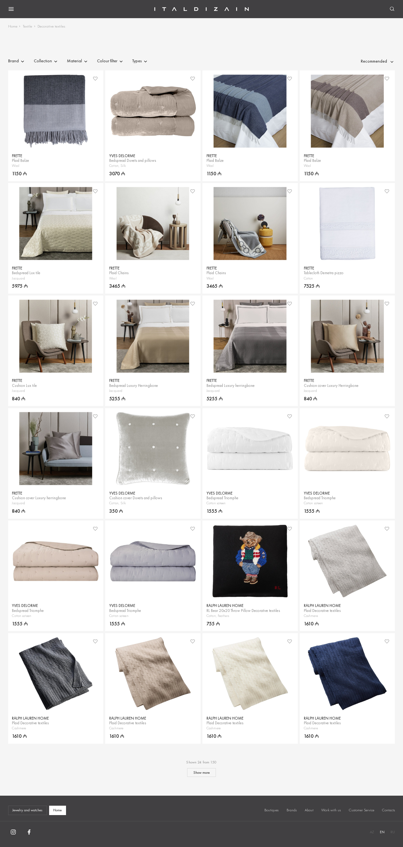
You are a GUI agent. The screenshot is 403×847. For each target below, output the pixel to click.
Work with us (331, 810)
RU (392, 831)
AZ (372, 831)
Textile (27, 26)
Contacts (388, 810)
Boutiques (271, 810)
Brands (292, 810)
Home (13, 26)
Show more (201, 772)
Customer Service (361, 810)
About (309, 810)
